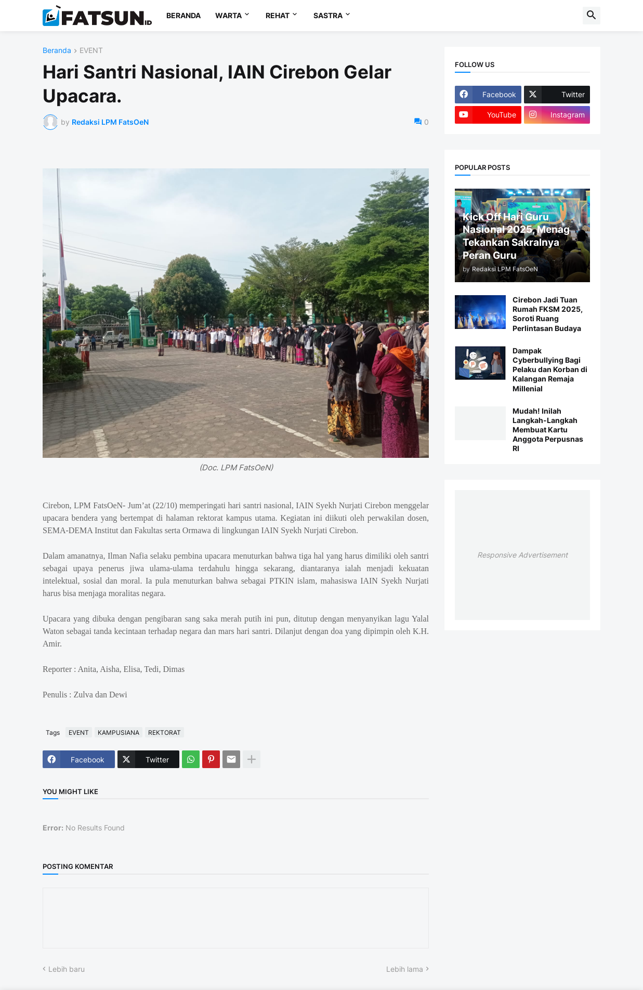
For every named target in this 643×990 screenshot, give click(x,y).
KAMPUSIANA (118, 732)
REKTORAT (164, 732)
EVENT (91, 51)
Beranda (57, 51)
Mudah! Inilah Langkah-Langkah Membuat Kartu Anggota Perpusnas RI (548, 429)
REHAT (278, 15)
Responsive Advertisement (522, 554)
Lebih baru (66, 969)
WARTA (228, 15)
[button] (591, 15)
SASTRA (328, 15)
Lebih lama (404, 969)
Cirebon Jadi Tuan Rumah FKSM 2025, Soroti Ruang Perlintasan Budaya (548, 314)
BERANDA (183, 15)
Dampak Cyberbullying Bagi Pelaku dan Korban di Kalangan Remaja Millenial (550, 369)
